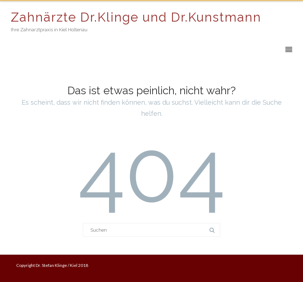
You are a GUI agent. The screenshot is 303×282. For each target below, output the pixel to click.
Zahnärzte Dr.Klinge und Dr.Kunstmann (136, 17)
